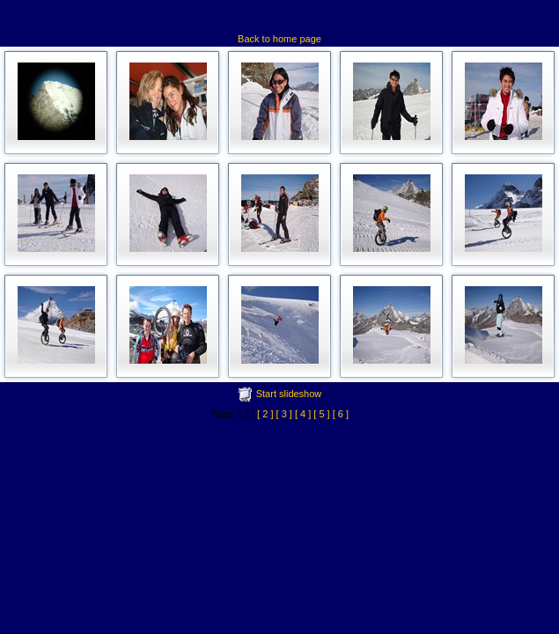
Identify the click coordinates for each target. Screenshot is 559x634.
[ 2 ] (265, 414)
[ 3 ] (284, 414)
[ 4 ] (303, 414)
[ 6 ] (341, 414)
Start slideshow (289, 393)
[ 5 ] (321, 414)
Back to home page (279, 38)
